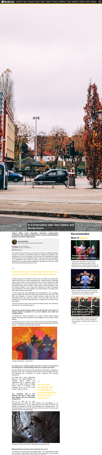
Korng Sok (19, 249)
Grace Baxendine (23, 241)
